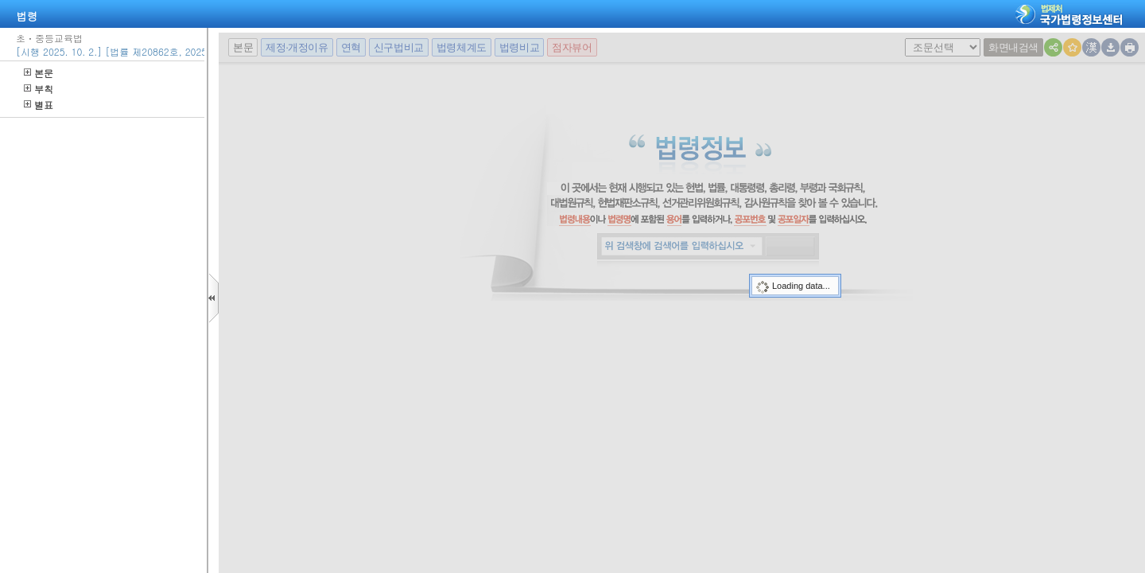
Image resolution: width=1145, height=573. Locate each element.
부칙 (38, 89)
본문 (38, 73)
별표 (38, 104)
